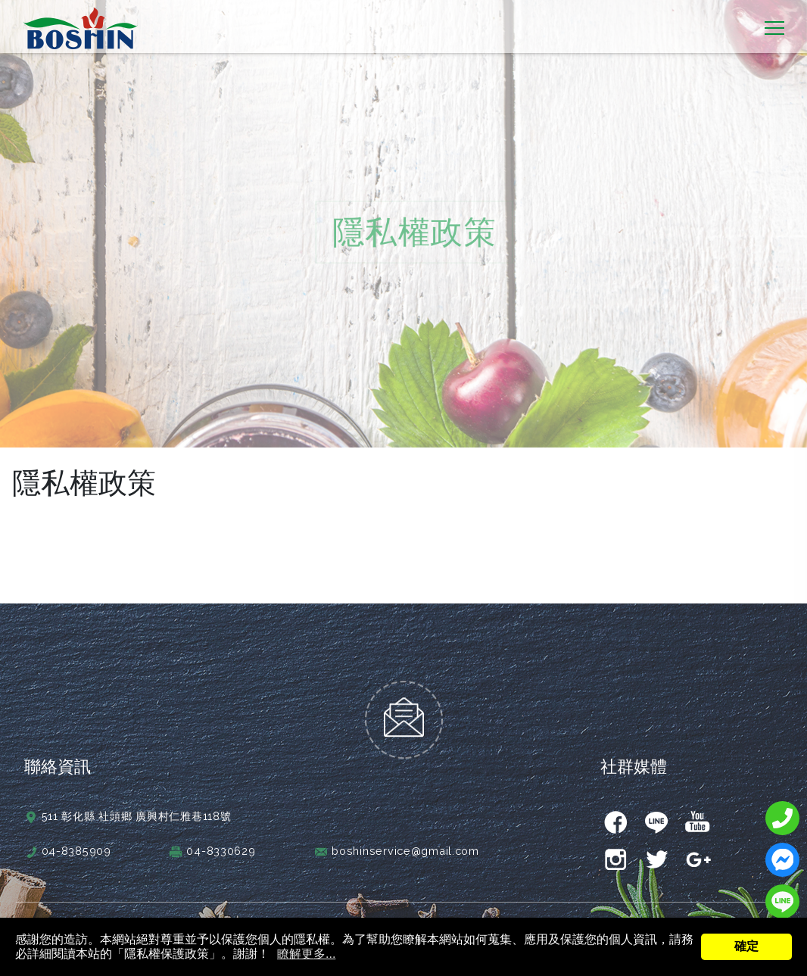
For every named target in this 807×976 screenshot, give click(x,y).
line (656, 812)
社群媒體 (633, 755)
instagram (615, 849)
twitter (656, 849)
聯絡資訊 (57, 755)
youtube (697, 812)
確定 (746, 946)
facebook (615, 812)
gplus (697, 849)
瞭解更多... (306, 953)
